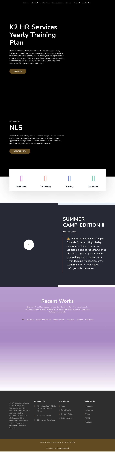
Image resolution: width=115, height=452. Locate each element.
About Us (35, 3)
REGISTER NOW (20, 151)
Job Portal (86, 3)
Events (68, 3)
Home (26, 3)
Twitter (88, 414)
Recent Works (57, 3)
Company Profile (67, 414)
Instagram (89, 410)
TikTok (87, 419)
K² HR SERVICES (68, 443)
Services (46, 3)
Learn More (18, 71)
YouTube (88, 423)
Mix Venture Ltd (63, 449)
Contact (77, 3)
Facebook (89, 406)
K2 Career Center (67, 419)
